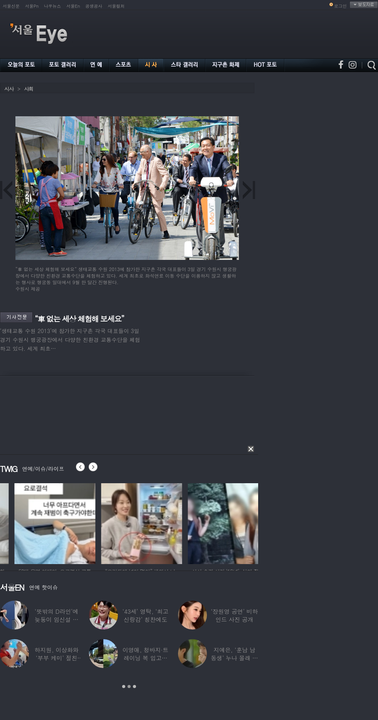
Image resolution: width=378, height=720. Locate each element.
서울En (73, 6)
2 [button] (129, 686)
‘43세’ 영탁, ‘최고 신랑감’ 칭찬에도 (145, 615)
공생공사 (94, 6)
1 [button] (123, 686)
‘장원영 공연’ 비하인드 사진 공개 (234, 615)
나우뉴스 (52, 6)
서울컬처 (116, 6)
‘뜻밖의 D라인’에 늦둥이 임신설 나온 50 (57, 619)
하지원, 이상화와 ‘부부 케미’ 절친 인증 (57, 658)
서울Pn (32, 6)
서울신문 (11, 6)
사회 (28, 88)
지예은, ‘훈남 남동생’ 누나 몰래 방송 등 (234, 658)
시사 (8, 88)
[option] (40, 522)
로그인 (340, 6)
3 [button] (134, 686)
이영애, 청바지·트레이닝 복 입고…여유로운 (145, 658)
